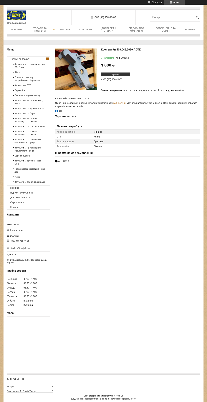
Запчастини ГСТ (22, 85)
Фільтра (18, 72)
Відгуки (10, 386)
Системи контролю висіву (27, 95)
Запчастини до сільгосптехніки (29, 126)
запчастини (119, 103)
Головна (16, 29)
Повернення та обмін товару (21, 391)
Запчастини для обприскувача (29, 182)
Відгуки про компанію (136, 29)
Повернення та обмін (166, 29)
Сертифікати (17, 202)
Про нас (65, 29)
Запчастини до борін (24, 113)
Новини (190, 29)
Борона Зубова (22, 155)
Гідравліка (19, 90)
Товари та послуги (40, 29)
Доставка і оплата (109, 29)
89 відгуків (157, 2)
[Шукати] (197, 17)
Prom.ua (119, 396)
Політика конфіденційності (123, 399)
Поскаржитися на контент (96, 399)
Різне (17, 177)
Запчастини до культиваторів (29, 108)
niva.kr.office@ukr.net (20, 248)
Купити (115, 74)
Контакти (85, 29)
